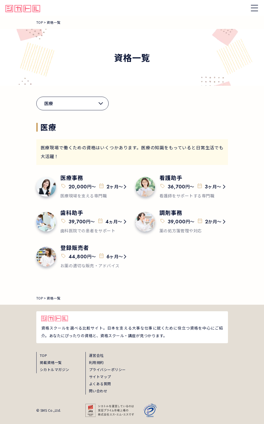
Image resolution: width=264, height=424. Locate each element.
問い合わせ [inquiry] (98, 390)
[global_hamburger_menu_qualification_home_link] (22, 8)
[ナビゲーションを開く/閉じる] (254, 8)
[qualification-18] (82, 257)
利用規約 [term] (96, 362)
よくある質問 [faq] (100, 383)
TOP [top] (43, 355)
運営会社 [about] (96, 355)
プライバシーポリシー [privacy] (107, 369)
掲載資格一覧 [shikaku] (51, 362)
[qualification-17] (181, 222)
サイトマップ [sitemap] (100, 376)
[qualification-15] (181, 187)
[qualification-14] (82, 187)
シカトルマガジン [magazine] (54, 369)
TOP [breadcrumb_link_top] (39, 22)
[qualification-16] (82, 222)
